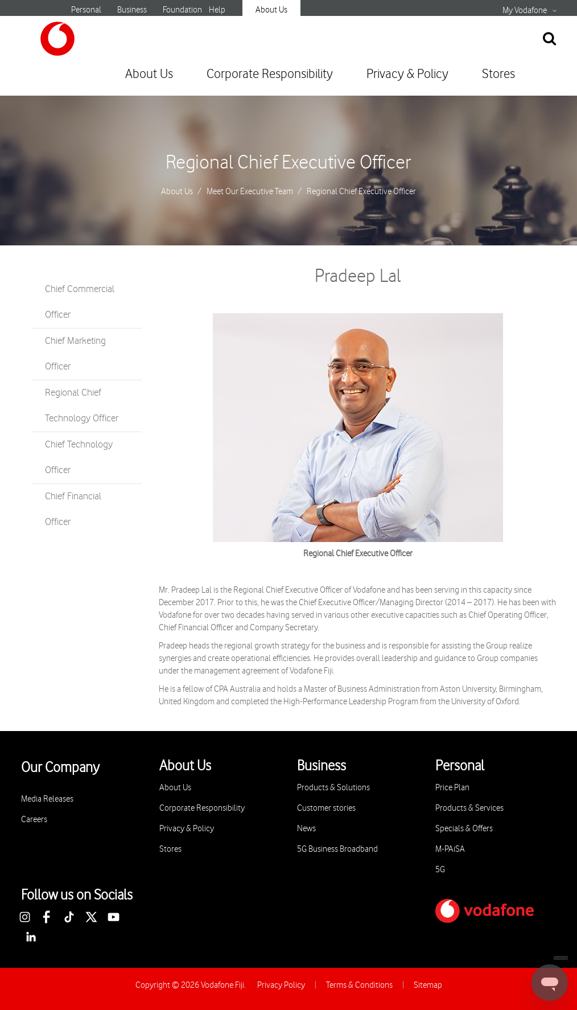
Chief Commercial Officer (79, 302)
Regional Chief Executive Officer (288, 163)
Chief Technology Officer (79, 457)
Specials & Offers (464, 829)
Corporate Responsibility (270, 74)
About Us (271, 10)
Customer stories (326, 808)
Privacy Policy (281, 985)
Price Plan (452, 788)
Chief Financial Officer (73, 509)
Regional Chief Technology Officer (81, 406)
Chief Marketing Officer (75, 354)
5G (440, 869)
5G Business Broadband (337, 849)
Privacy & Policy (407, 74)
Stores (498, 74)
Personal (86, 10)
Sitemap (428, 985)
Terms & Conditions (359, 985)
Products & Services (469, 808)
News (306, 829)
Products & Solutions (333, 788)
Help (217, 10)
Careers (34, 819)
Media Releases (47, 799)
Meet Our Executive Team (250, 191)
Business (132, 10)
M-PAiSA (450, 849)
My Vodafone (524, 10)
